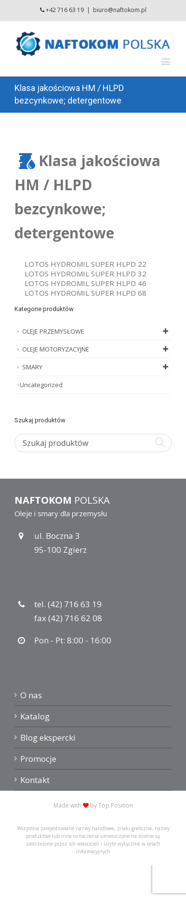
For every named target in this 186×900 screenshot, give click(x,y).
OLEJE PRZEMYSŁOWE (97, 331)
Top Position (115, 805)
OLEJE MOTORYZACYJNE (97, 349)
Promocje (38, 758)
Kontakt (35, 779)
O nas (31, 695)
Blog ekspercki (48, 737)
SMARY (97, 367)
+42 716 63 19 (65, 10)
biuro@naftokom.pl (119, 10)
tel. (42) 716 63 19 (68, 604)
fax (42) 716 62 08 (68, 618)
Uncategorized (41, 384)
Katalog (35, 716)
